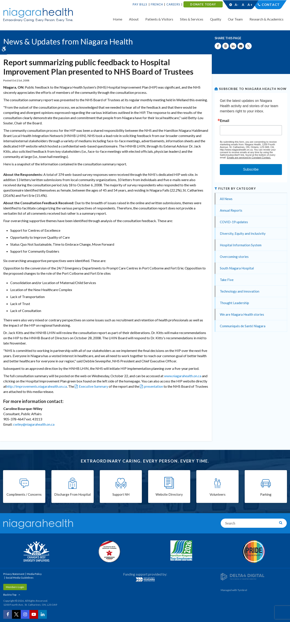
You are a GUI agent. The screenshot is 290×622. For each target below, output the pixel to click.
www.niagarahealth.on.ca (182, 376)
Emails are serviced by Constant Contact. (249, 157)
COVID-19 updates (234, 222)
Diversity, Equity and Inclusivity (243, 233)
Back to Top (9, 594)
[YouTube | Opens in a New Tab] (33, 614)
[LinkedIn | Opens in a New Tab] (42, 614)
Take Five (227, 280)
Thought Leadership (234, 303)
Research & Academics (266, 19)
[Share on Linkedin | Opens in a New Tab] (233, 46)
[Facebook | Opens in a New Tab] (7, 614)
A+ (250, 5)
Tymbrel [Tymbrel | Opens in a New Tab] (242, 590)
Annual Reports (231, 210)
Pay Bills (140, 4)
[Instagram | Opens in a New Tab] (25, 614)
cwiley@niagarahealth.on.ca (33, 424)
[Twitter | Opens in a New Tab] (16, 614)
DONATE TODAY (203, 4)
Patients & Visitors (159, 19)
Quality (215, 19)
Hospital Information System (240, 245)
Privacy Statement (13, 574)
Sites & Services (191, 19)
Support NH (120, 495)
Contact (271, 5)
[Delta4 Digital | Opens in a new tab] (242, 576)
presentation (153, 386)
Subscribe (251, 169)
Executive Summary (93, 386)
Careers (173, 4)
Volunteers (218, 495)
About (134, 19)
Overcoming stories (234, 257)
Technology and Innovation (239, 291)
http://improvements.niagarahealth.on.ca (36, 386)
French (157, 4)
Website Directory (169, 495)
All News (226, 199)
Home (117, 19)
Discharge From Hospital (72, 495)
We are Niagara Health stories (242, 314)
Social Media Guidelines (20, 577)
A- (237, 5)
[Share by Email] (240, 46)
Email (224, 121)
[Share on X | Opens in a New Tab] (248, 46)
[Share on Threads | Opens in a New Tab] (225, 46)
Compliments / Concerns (24, 495)
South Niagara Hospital (237, 268)
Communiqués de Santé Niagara (242, 326)
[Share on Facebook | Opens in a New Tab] (218, 46)
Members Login (15, 587)
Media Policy (34, 574)
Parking (265, 495)
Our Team (235, 19)
